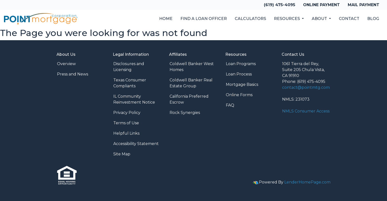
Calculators (250, 18)
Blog (373, 18)
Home (166, 18)
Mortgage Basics (242, 84)
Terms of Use (126, 123)
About (320, 18)
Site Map (121, 154)
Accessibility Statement (136, 143)
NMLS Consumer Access (305, 111)
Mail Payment (363, 4)
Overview (66, 63)
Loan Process (239, 74)
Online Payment (321, 4)
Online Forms (239, 94)
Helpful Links (126, 133)
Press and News (72, 74)
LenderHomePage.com (307, 182)
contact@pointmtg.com (306, 87)
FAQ (230, 105)
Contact (349, 18)
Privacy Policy (126, 112)
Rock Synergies (185, 112)
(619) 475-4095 (279, 4)
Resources (287, 18)
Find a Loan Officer (203, 18)
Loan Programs (241, 63)
